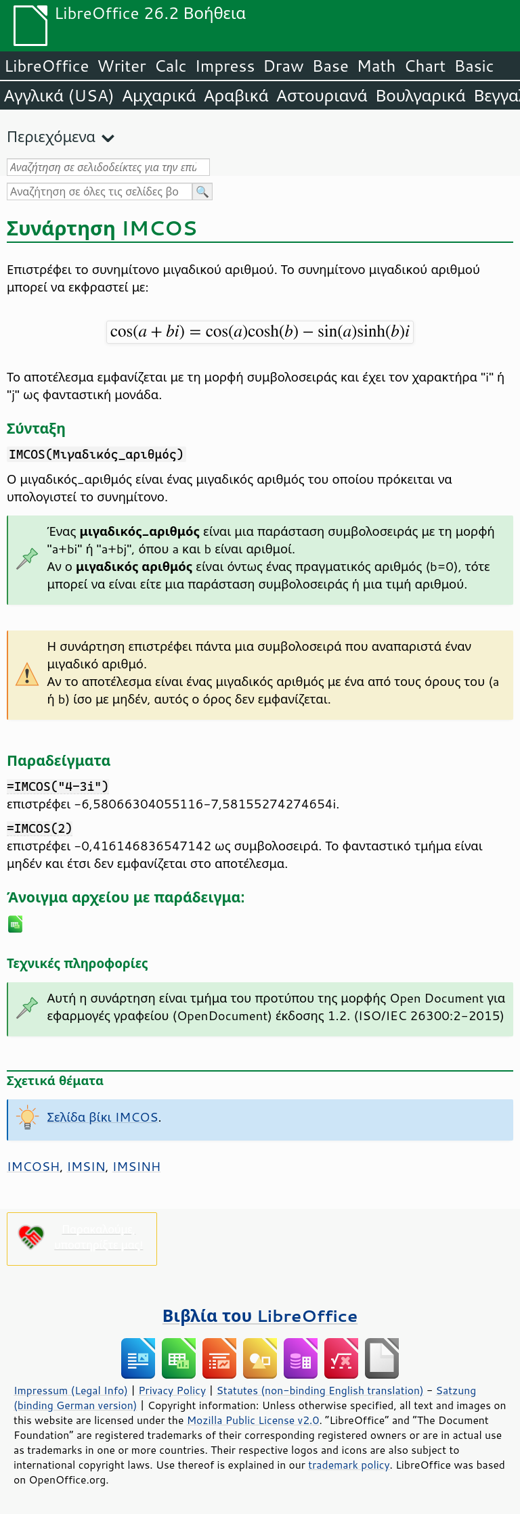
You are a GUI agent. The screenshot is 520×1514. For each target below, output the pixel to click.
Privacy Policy (172, 1390)
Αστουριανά (322, 95)
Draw (283, 65)
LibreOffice (46, 65)
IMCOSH (33, 1166)
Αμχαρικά (159, 95)
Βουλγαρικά (421, 95)
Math (376, 65)
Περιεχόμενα (51, 136)
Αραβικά (236, 95)
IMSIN (85, 1166)
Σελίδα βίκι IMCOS (102, 1117)
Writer (121, 65)
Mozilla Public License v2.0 (253, 1420)
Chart (425, 65)
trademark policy (348, 1464)
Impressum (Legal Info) (71, 1390)
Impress (225, 65)
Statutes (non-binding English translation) (319, 1390)
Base (330, 65)
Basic (474, 65)
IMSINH (136, 1166)
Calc (170, 65)
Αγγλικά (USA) (59, 95)
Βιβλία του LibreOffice (260, 1315)
